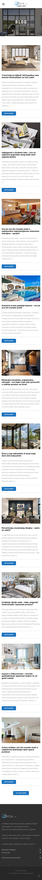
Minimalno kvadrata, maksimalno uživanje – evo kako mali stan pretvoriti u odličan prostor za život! (21, 382)
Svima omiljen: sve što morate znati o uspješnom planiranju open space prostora (20, 749)
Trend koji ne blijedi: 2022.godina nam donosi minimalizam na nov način (20, 76)
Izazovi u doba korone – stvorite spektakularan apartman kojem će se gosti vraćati (19, 676)
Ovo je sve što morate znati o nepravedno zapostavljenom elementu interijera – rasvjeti (20, 231)
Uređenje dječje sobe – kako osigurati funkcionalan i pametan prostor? (20, 603)
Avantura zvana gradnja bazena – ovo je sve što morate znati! (21, 307)
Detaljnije (8, 113)
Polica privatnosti (21, 870)
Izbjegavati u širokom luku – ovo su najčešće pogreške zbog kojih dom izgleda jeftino (19, 155)
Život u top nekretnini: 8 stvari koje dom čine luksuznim (19, 455)
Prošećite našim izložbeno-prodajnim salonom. (19, 844)
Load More (21, 793)
